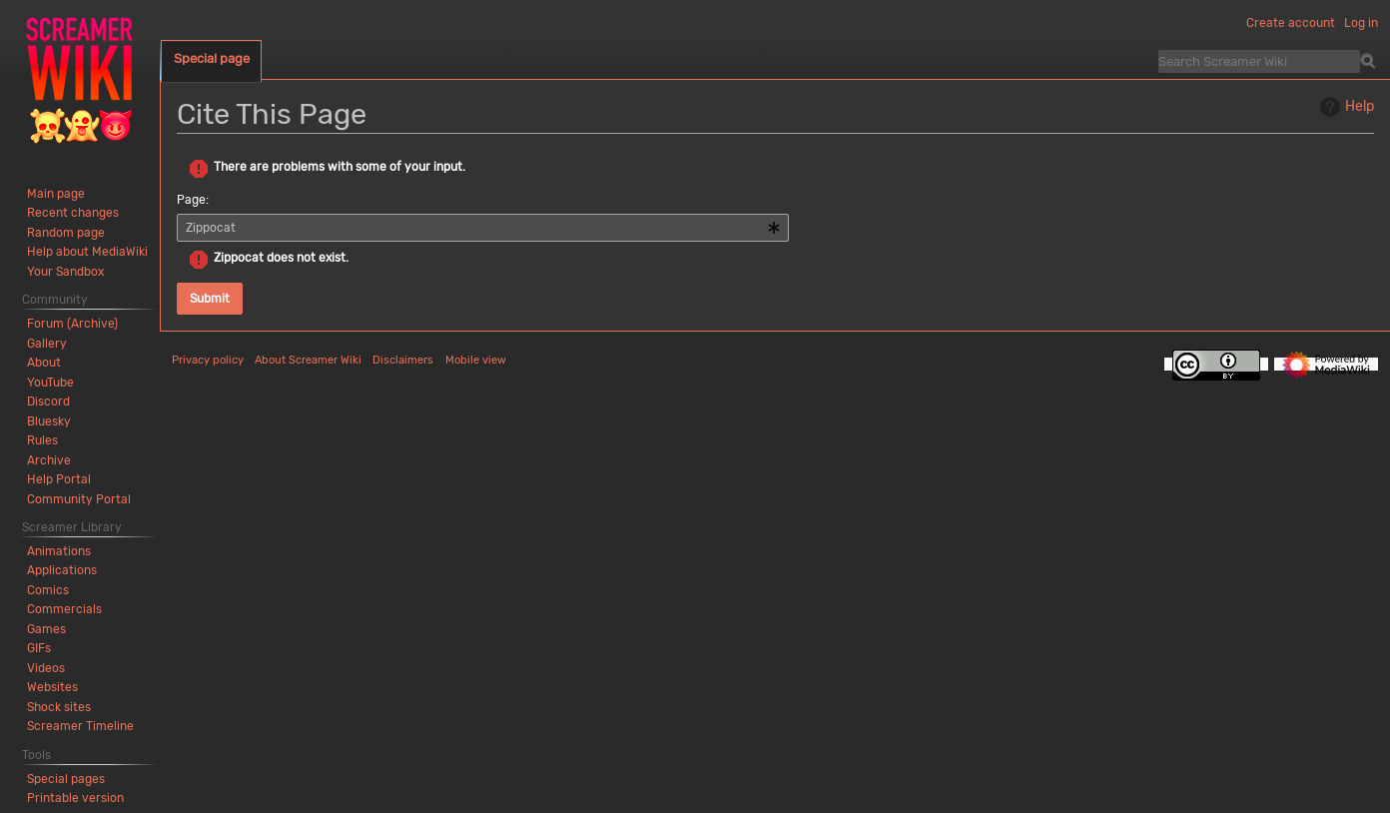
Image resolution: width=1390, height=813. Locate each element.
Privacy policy (208, 360)
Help (1344, 107)
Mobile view (475, 360)
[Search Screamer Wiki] (1259, 61)
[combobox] (483, 228)
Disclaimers (402, 360)
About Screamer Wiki (308, 360)
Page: (193, 200)
